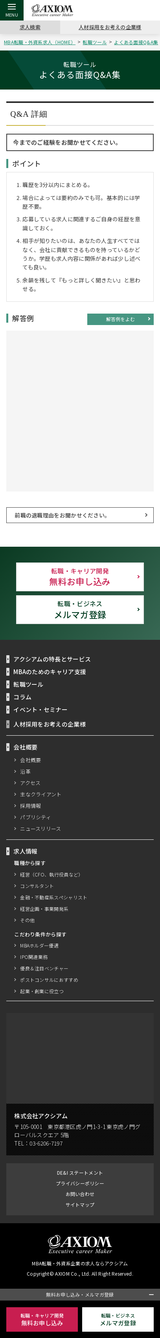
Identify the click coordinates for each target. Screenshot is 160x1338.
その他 (27, 920)
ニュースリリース (41, 828)
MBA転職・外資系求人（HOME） (40, 42)
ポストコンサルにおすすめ (49, 980)
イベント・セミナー (40, 710)
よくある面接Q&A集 (137, 42)
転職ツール (96, 42)
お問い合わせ (80, 1194)
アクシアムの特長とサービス (52, 659)
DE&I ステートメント (80, 1173)
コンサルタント (37, 886)
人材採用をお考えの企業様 (110, 26)
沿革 (25, 771)
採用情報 (30, 805)
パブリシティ (35, 817)
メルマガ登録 (80, 610)
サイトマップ (80, 1205)
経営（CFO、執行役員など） (51, 874)
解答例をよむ (120, 318)
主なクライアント (41, 794)
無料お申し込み (80, 577)
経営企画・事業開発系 (44, 909)
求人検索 (30, 26)
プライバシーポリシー (80, 1183)
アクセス (30, 783)
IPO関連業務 (33, 957)
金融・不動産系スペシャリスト (54, 897)
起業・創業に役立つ (42, 991)
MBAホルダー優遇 (39, 945)
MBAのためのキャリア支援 (50, 672)
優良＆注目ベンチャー (44, 968)
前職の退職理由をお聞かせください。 (62, 515)
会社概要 (30, 760)
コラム (22, 697)
